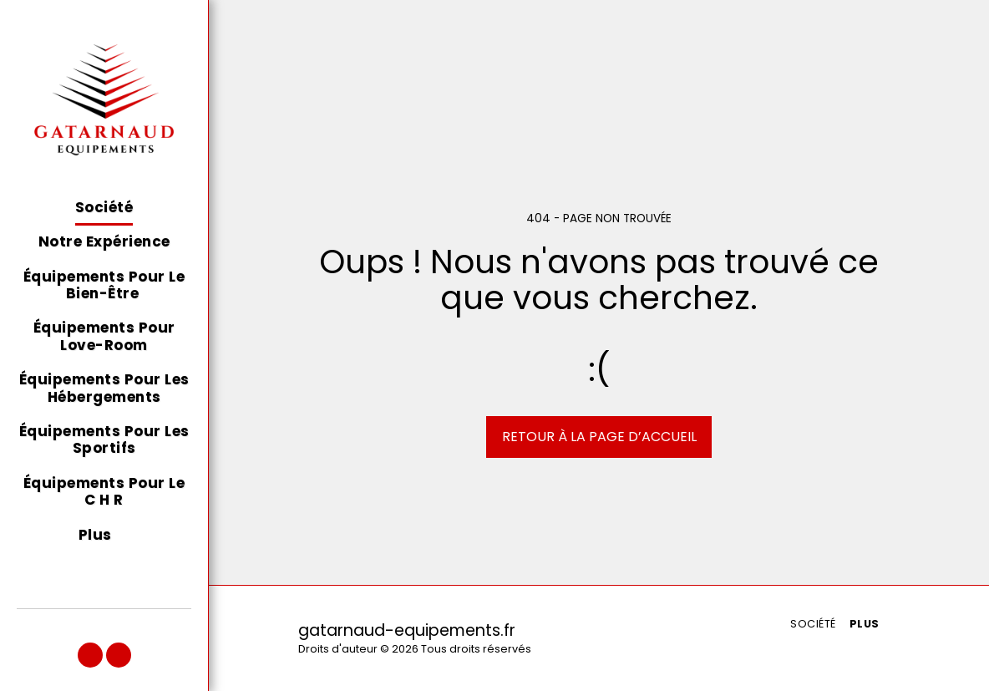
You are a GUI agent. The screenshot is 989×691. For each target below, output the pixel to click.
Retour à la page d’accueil (599, 436)
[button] (90, 655)
